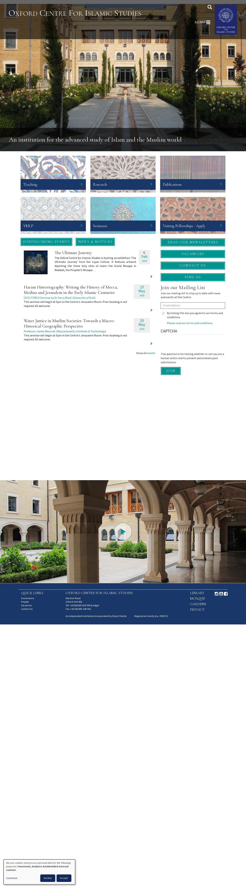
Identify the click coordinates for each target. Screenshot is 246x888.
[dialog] (39, 871)
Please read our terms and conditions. (190, 323)
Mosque (197, 598)
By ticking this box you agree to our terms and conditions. (192, 315)
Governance (27, 598)
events (151, 353)
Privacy (197, 609)
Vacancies (193, 254)
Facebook (226, 594)
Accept (64, 878)
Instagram (216, 594)
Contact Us (193, 265)
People (25, 602)
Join (170, 371)
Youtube (221, 594)
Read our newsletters (193, 242)
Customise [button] (12, 878)
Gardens (198, 604)
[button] (46, 241)
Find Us (193, 277)
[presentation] (188, 345)
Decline (48, 878)
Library (197, 593)
